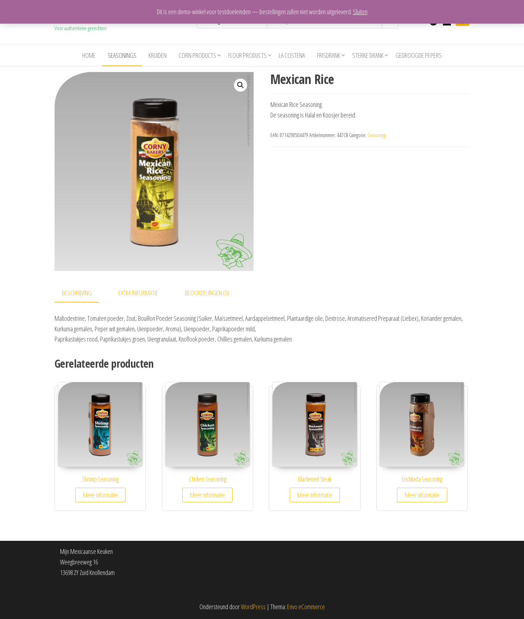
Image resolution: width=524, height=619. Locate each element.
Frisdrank (328, 55)
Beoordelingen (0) (207, 292)
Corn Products (197, 55)
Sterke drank (368, 55)
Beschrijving (77, 292)
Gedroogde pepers (419, 55)
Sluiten (360, 11)
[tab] (82, 293)
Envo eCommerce (306, 606)
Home (89, 55)
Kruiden (157, 55)
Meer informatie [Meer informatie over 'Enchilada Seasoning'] (422, 495)
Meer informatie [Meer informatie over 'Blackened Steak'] (314, 495)
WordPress (253, 606)
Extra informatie (138, 292)
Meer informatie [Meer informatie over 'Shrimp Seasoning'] (100, 495)
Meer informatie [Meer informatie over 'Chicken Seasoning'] (207, 495)
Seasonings (122, 55)
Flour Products (247, 55)
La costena (292, 55)
